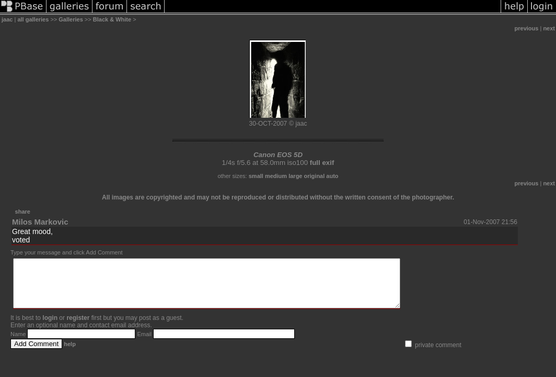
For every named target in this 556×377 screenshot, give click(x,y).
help (70, 353)
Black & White (112, 19)
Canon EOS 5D (278, 155)
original (314, 176)
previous (527, 28)
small (256, 176)
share (22, 211)
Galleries (71, 19)
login (49, 327)
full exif (322, 163)
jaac (7, 19)
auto (332, 176)
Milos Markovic (40, 221)
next (549, 28)
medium (276, 176)
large (295, 176)
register (77, 327)
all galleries (33, 19)
